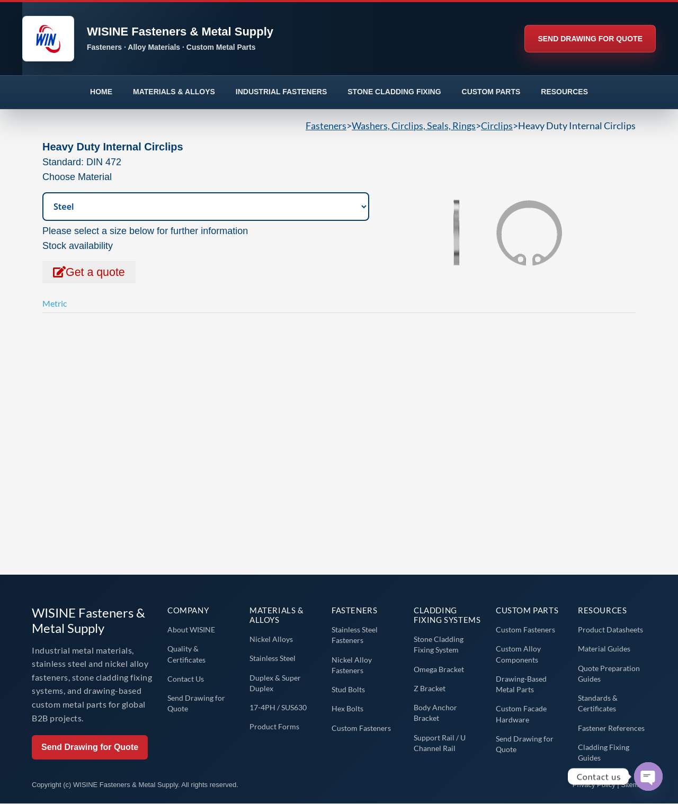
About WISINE (191, 630)
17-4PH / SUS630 (278, 707)
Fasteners (326, 125)
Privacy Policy (594, 785)
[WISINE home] (262, 38)
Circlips (497, 125)
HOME (101, 91)
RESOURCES (564, 91)
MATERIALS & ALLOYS (174, 91)
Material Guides (604, 649)
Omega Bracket (439, 669)
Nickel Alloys (271, 639)
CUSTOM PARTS (491, 91)
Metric (54, 304)
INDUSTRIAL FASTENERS (281, 91)
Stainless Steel (272, 658)
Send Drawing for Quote (89, 747)
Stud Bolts (348, 689)
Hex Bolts (347, 708)
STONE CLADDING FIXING (394, 91)
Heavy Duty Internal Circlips (577, 125)
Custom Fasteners (361, 727)
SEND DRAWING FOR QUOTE (590, 38)
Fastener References (611, 727)
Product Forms (274, 726)
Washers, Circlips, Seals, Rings (414, 125)
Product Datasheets (610, 630)
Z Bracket (429, 688)
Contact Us (185, 678)
